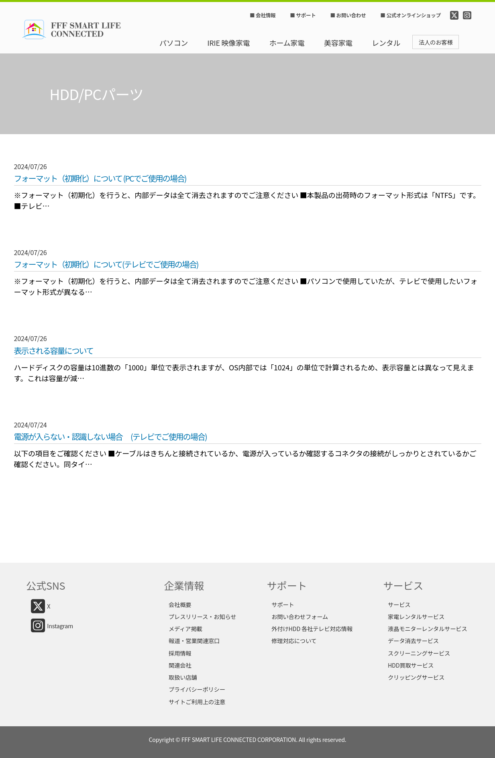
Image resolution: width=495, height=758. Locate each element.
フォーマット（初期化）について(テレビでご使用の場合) (106, 264)
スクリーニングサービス (419, 653)
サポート (282, 604)
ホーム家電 (287, 42)
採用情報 (180, 653)
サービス (399, 604)
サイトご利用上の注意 (197, 701)
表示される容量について (53, 350)
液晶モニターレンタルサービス (427, 628)
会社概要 (180, 604)
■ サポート (303, 15)
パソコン (173, 42)
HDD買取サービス (411, 665)
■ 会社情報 (262, 15)
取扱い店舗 (183, 677)
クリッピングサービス (416, 677)
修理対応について (294, 640)
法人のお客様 (436, 42)
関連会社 (180, 665)
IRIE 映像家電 (228, 42)
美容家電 (338, 42)
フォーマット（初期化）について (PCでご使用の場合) (100, 178)
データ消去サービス (413, 640)
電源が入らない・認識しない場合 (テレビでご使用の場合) (110, 436)
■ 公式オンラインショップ (410, 15)
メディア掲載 (185, 628)
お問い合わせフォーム (299, 616)
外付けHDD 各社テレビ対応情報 (311, 628)
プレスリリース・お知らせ (202, 616)
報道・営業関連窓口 (194, 640)
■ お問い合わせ (348, 15)
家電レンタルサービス (416, 616)
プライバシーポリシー (197, 689)
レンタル (386, 42)
